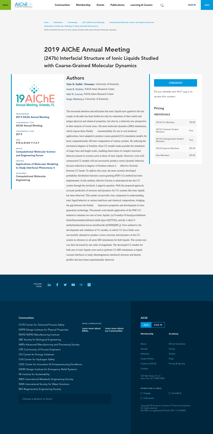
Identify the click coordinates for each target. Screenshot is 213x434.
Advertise (145, 353)
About (143, 343)
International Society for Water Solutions (44, 383)
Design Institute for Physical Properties (43, 329)
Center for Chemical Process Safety (41, 324)
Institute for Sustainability (34, 374)
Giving (172, 348)
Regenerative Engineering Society (40, 388)
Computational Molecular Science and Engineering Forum (131, 22)
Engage (147, 393)
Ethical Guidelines (177, 343)
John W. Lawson (74, 94)
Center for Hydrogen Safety (37, 359)
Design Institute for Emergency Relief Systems (48, 369)
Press (171, 358)
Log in (186, 91)
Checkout (175, 82)
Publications (58, 22)
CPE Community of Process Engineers (40, 349)
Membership (147, 333)
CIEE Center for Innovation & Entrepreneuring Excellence (50, 364)
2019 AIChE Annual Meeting (93, 22)
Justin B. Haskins (75, 89)
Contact (144, 368)
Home (46, 22)
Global (172, 353)
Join (206, 4)
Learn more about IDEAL (91, 329)
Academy (173, 333)
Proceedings (72, 22)
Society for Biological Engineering (40, 339)
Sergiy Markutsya (75, 99)
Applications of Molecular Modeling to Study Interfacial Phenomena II (71, 26)
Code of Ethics (147, 358)
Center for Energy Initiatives (36, 354)
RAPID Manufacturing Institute (39, 334)
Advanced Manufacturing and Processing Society (49, 344)
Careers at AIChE (148, 363)
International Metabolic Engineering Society (46, 379)
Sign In (192, 5)
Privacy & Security (177, 363)
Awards (144, 348)
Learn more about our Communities (114, 329)
